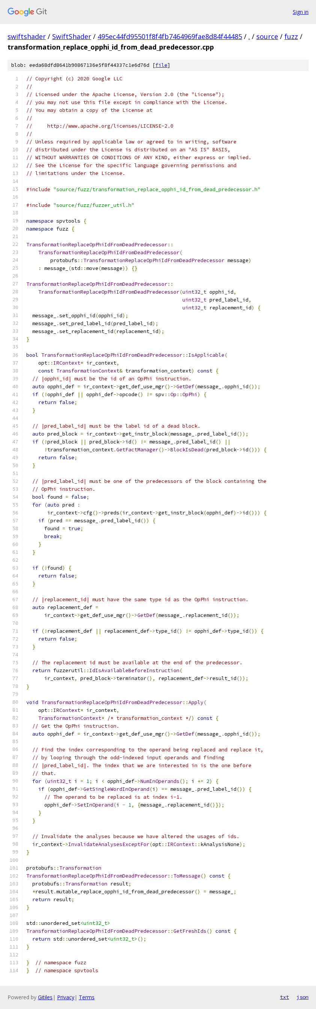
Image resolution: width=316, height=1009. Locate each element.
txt (284, 997)
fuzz (291, 36)
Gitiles (45, 997)
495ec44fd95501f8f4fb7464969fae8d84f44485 (170, 36)
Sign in (300, 11)
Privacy (65, 997)
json (302, 997)
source (267, 36)
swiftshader (27, 36)
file (161, 65)
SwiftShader (71, 36)
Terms (87, 997)
